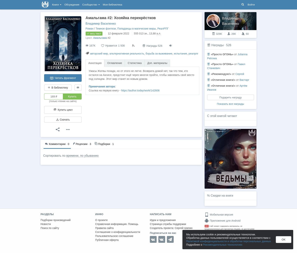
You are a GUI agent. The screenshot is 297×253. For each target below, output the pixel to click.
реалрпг (193, 53)
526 (228, 45)
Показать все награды (230, 103)
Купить (72, 96)
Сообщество (91, 4)
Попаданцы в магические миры (136, 28)
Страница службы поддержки (168, 224)
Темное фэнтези (106, 28)
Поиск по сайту (50, 228)
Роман (90, 28)
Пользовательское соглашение (114, 235)
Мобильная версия (219, 215)
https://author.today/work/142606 (140, 90)
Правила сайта (104, 228)
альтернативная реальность (126, 53)
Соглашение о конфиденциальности (117, 232)
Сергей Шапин (183, 228)
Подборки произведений (56, 220)
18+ (206, 226)
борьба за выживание (159, 53)
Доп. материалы (157, 63)
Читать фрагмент (63, 78)
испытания (180, 53)
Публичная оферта (107, 239)
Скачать (63, 119)
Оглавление (114, 63)
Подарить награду (230, 97)
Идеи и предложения (163, 220)
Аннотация (95, 63)
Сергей (239, 74)
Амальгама (100, 37)
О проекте (101, 220)
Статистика (135, 63)
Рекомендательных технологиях (222, 244)
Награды (217, 45)
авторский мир (99, 53)
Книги (56, 4)
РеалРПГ (163, 28)
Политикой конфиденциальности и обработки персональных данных (228, 241)
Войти (251, 4)
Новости (46, 224)
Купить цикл (63, 109)
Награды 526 (152, 45)
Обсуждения (71, 4)
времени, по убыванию (82, 155)
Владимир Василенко (101, 23)
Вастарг (244, 79)
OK (283, 239)
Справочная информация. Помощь (116, 224)
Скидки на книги (222, 195)
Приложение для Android (223, 221)
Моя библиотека (112, 4)
